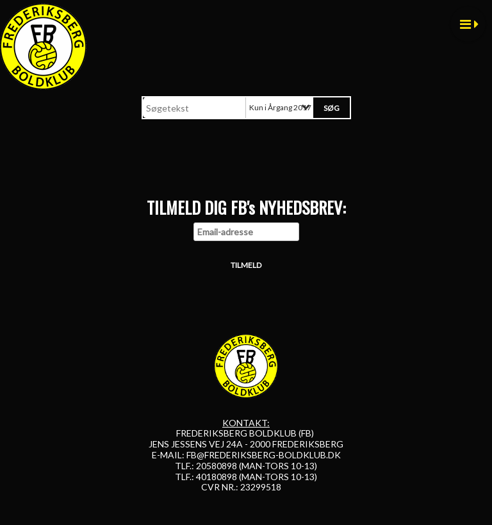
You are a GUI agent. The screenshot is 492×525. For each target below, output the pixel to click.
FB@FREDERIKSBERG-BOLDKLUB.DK (263, 454)
